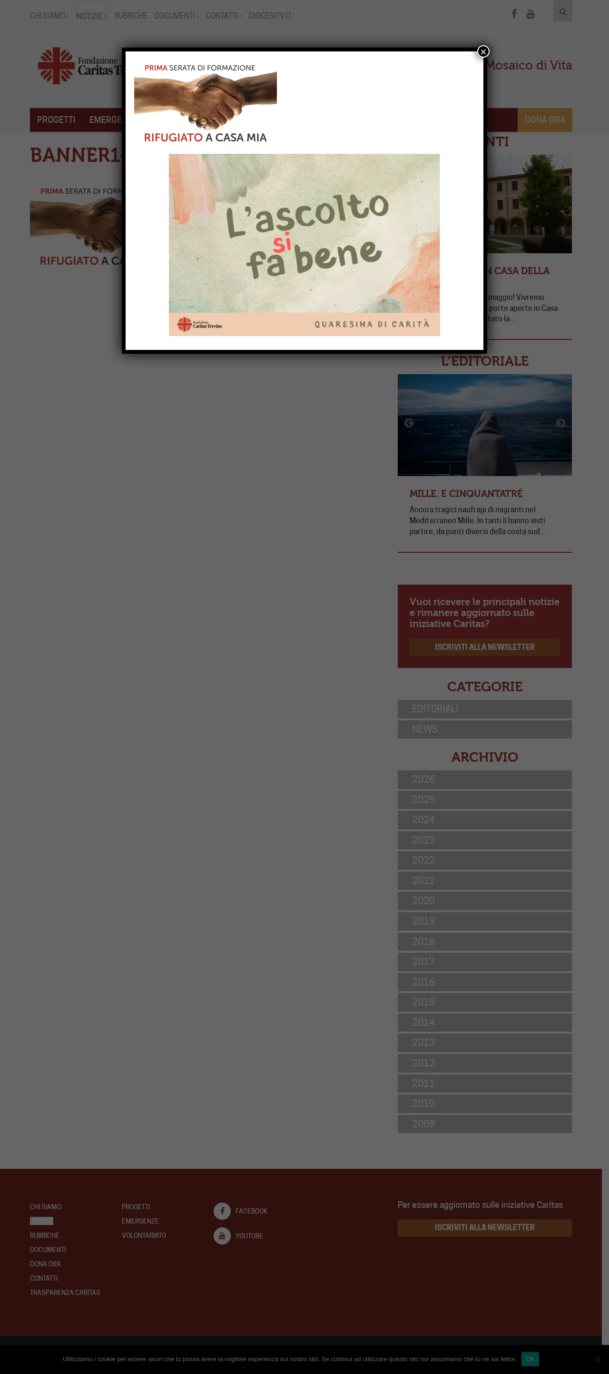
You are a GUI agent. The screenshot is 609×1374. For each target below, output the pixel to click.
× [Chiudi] (483, 51)
